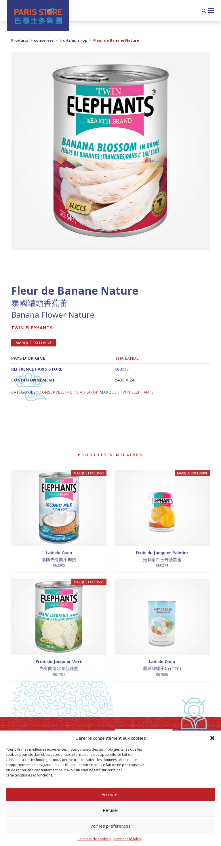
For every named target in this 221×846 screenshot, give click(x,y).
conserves (44, 40)
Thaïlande (127, 358)
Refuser (111, 810)
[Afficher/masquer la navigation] (211, 9)
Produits (19, 40)
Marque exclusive (34, 342)
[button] (212, 738)
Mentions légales (127, 839)
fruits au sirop (73, 40)
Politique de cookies (93, 839)
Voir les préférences (110, 826)
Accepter (110, 794)
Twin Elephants (32, 327)
